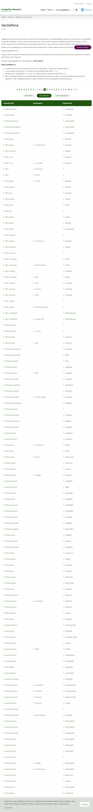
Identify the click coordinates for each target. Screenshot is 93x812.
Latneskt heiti (44, 95)
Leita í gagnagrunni (62, 95)
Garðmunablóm (69, 739)
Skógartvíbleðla (69, 121)
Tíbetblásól (68, 415)
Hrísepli (67, 217)
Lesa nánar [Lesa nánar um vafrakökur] (8, 808)
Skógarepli (68, 241)
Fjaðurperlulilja (69, 655)
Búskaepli (68, 223)
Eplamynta (68, 475)
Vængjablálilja (69, 505)
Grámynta (68, 469)
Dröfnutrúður (69, 577)
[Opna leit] (76, 9)
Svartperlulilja (69, 673)
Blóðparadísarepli (70, 313)
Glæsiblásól (68, 391)
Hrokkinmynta (69, 457)
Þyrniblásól (68, 379)
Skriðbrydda (68, 115)
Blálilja (67, 487)
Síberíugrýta (68, 619)
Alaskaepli (68, 193)
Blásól (67, 355)
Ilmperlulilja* (69, 679)
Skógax (67, 445)
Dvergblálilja (68, 481)
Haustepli (68, 187)
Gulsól (67, 361)
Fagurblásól (68, 367)
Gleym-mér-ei (69, 775)
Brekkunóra (68, 595)
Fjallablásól (68, 403)
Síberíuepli (68, 139)
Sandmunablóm (70, 787)
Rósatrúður (68, 565)
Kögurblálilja (69, 499)
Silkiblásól (68, 421)
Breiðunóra (68, 601)
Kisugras (68, 781)
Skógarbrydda (69, 109)
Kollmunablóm (69, 751)
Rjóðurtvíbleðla (69, 127)
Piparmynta (68, 463)
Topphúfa (68, 613)
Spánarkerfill (69, 793)
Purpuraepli (68, 283)
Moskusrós (68, 337)
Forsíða (3, 17)
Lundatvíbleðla (69, 133)
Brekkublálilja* (69, 529)
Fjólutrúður (68, 589)
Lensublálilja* (69, 511)
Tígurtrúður (68, 571)
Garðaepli (68, 151)
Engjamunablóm (70, 733)
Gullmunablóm (69, 745)
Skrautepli (68, 157)
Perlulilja (67, 643)
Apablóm (68, 559)
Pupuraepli (68, 271)
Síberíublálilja (69, 493)
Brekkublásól (69, 385)
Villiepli (67, 205)
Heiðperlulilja (69, 667)
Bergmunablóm (69, 721)
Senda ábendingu (82, 47)
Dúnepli (67, 259)
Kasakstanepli (69, 229)
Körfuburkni (68, 349)
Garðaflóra (19, 17)
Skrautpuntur (69, 553)
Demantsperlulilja (70, 625)
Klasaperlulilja (69, 661)
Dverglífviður (69, 547)
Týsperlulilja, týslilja (71, 637)
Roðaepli (68, 247)
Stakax (67, 451)
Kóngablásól (69, 433)
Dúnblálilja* (68, 535)
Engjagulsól (68, 427)
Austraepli (68, 145)
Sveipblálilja (68, 517)
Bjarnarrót (68, 541)
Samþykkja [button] (84, 804)
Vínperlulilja (68, 631)
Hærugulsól (68, 439)
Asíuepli (67, 199)
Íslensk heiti (29, 95)
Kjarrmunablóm (69, 727)
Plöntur (11, 17)
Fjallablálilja (68, 523)
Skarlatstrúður (69, 583)
